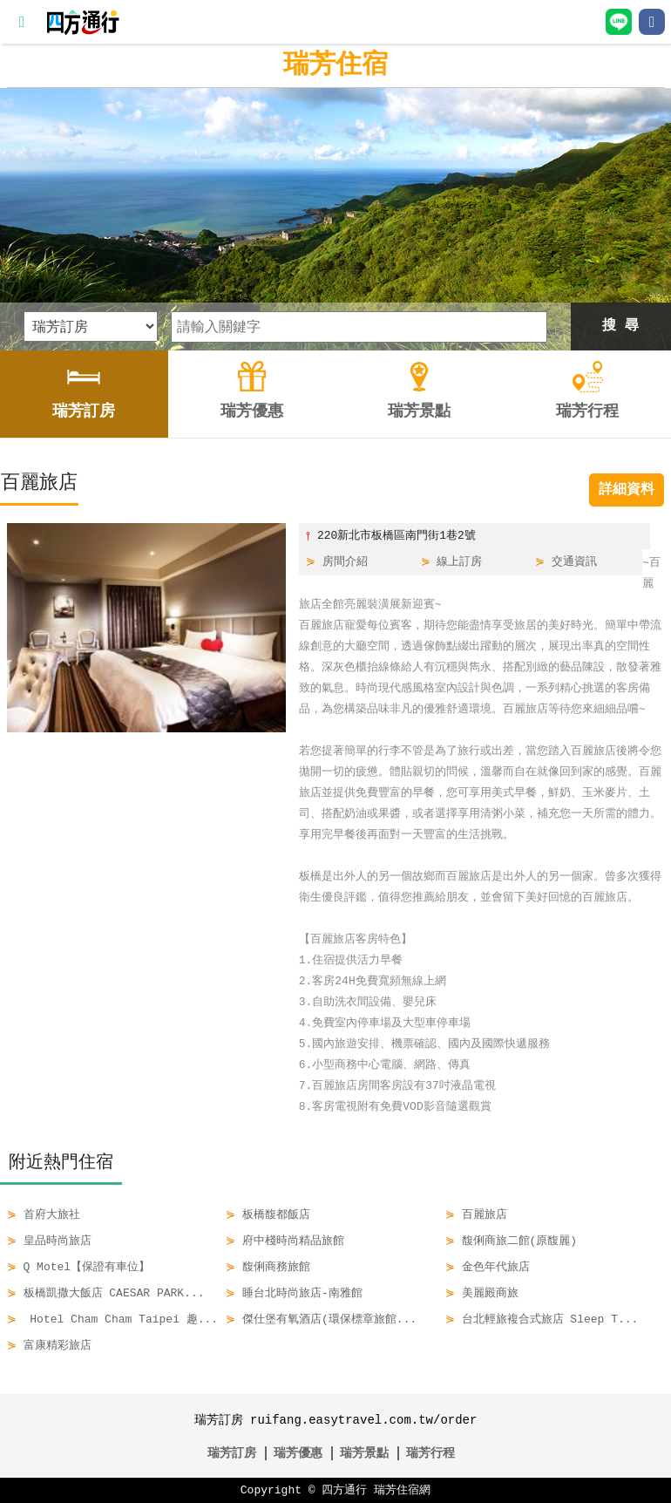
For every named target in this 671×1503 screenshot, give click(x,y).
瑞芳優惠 (298, 1453)
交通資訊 (574, 562)
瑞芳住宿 (335, 65)
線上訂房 (459, 562)
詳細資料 (626, 490)
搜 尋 (620, 326)
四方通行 (344, 1491)
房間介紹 (345, 562)
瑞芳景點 (364, 1453)
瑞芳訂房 (231, 1453)
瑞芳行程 (430, 1453)
